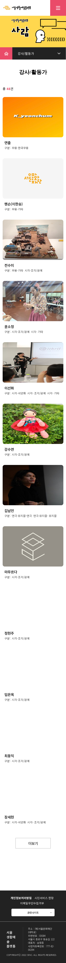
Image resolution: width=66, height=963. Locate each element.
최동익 (9, 755)
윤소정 (9, 326)
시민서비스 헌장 (44, 898)
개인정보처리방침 (21, 898)
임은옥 (9, 694)
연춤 (7, 142)
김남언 (9, 510)
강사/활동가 (26, 53)
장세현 (9, 817)
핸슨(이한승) (13, 203)
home (4, 49)
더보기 (33, 843)
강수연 (9, 449)
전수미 (9, 265)
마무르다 (10, 571)
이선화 (9, 388)
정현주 (9, 633)
